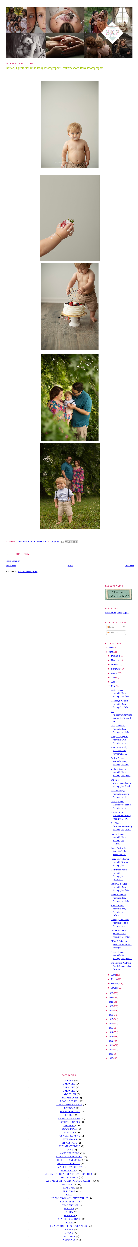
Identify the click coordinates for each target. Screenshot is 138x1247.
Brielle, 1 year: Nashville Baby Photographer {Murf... (121, 693)
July (113, 677)
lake (69, 1150)
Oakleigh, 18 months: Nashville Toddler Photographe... (120, 922)
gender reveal (69, 1136)
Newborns (68, 1188)
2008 (111, 1058)
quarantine (70, 1205)
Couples (69, 1125)
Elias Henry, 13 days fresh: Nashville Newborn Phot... (119, 750)
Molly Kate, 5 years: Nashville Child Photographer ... (119, 739)
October (115, 664)
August (114, 673)
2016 (111, 1023)
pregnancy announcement (69, 1198)
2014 (111, 1032)
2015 (111, 1028)
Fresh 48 (69, 1132)
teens (70, 1222)
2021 (111, 1002)
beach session (69, 1101)
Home (70, 565)
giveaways (70, 1139)
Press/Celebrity (70, 1202)
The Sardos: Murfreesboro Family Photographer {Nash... (121, 783)
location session (68, 1163)
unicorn (69, 1236)
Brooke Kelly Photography (116, 612)
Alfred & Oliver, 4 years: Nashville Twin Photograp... (121, 944)
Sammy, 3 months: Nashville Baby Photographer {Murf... (121, 887)
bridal (69, 1115)
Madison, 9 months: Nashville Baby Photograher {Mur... (120, 704)
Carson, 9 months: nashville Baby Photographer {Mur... (121, 933)
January (114, 988)
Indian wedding (69, 1146)
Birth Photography (69, 1104)
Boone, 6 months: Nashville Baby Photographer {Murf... (121, 897)
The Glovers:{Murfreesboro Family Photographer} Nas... (121, 826)
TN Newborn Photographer (68, 1226)
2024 (111, 652)
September (116, 669)
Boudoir (69, 1108)
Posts (110, 627)
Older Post (129, 565)
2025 (111, 648)
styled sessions (69, 1219)
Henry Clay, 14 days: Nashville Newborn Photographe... (120, 862)
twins (69, 1233)
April (113, 975)
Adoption (69, 1094)
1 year (69, 1080)
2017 (111, 1019)
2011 (111, 1045)
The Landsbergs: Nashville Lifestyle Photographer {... (120, 793)
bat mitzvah (69, 1098)
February (115, 983)
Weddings (69, 1240)
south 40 (69, 1215)
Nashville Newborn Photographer (68, 1181)
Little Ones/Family (68, 1160)
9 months (69, 1091)
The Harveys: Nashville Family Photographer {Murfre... (121, 966)
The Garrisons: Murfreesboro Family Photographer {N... (121, 815)
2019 (111, 1010)
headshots (69, 1143)
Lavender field (69, 1153)
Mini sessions (69, 1177)
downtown (69, 1129)
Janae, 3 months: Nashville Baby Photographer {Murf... (121, 729)
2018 (111, 1015)
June (113, 682)
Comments (112, 632)
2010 (111, 1049)
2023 (111, 993)
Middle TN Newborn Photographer (68, 1174)
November (116, 660)
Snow (69, 1212)
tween (69, 1229)
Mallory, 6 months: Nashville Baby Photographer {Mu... (120, 772)
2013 (111, 1036)
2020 (111, 1006)
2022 (111, 997)
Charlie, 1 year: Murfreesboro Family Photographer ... (121, 804)
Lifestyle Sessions (69, 1156)
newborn (68, 1184)
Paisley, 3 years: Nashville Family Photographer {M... (120, 761)
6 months (69, 1087)
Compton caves (69, 1122)
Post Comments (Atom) (28, 571)
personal (69, 1191)
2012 (111, 1041)
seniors (69, 1208)
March (114, 979)
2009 (111, 1054)
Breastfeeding (70, 1111)
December (116, 656)
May (113, 686)
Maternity (68, 1170)
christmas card (69, 1118)
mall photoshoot (70, 1167)
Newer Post (11, 565)
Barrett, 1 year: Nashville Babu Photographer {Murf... (121, 955)
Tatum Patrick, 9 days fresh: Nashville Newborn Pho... (120, 851)
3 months (69, 1084)
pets (69, 1195)
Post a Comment (13, 561)
